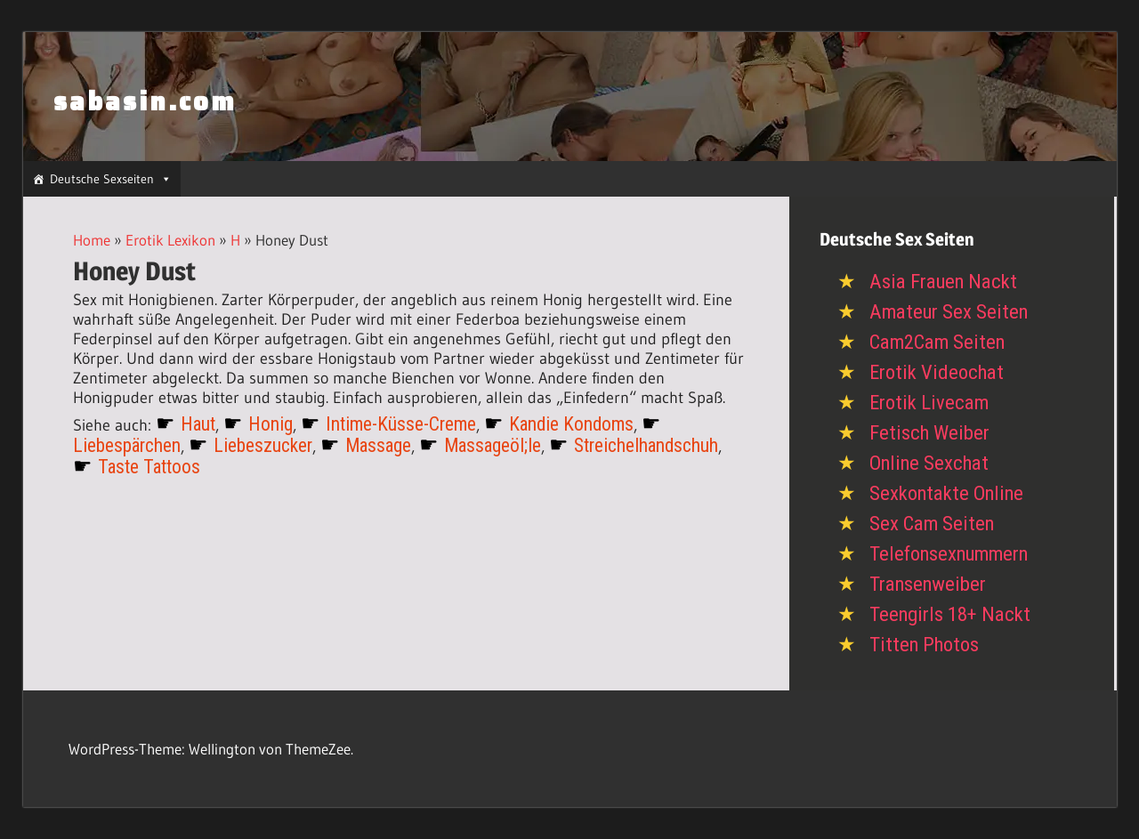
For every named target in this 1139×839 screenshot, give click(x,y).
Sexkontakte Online (946, 493)
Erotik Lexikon (170, 239)
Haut (198, 424)
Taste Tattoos (149, 467)
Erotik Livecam (929, 403)
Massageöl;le (492, 445)
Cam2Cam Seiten (937, 342)
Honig (270, 424)
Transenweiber (927, 584)
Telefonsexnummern (948, 554)
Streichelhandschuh (646, 445)
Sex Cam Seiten (931, 524)
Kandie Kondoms (571, 424)
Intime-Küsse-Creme (401, 424)
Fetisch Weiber (929, 433)
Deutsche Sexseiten (111, 179)
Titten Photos (924, 645)
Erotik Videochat (936, 372)
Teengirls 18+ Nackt (949, 614)
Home (91, 239)
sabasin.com (145, 101)
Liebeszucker (263, 445)
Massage (378, 445)
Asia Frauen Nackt (943, 282)
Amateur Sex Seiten (948, 312)
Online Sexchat (929, 463)
